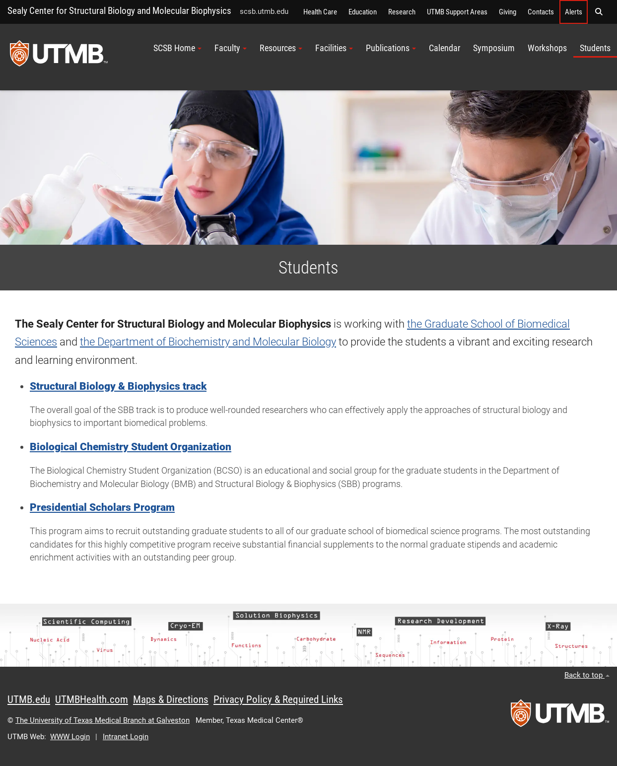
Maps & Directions (170, 699)
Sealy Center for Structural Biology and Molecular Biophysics (119, 10)
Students (595, 48)
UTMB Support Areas (457, 11)
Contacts (541, 11)
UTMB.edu (28, 699)
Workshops (547, 48)
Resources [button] (281, 48)
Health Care (320, 11)
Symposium (494, 48)
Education (362, 11)
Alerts (573, 11)
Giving (507, 11)
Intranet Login (125, 736)
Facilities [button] (334, 48)
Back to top (587, 675)
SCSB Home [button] (177, 48)
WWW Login (70, 736)
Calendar (444, 48)
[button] (599, 12)
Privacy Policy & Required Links (278, 699)
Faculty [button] (230, 48)
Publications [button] (391, 48)
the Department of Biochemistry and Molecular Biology (208, 342)
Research (401, 11)
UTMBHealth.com (91, 699)
